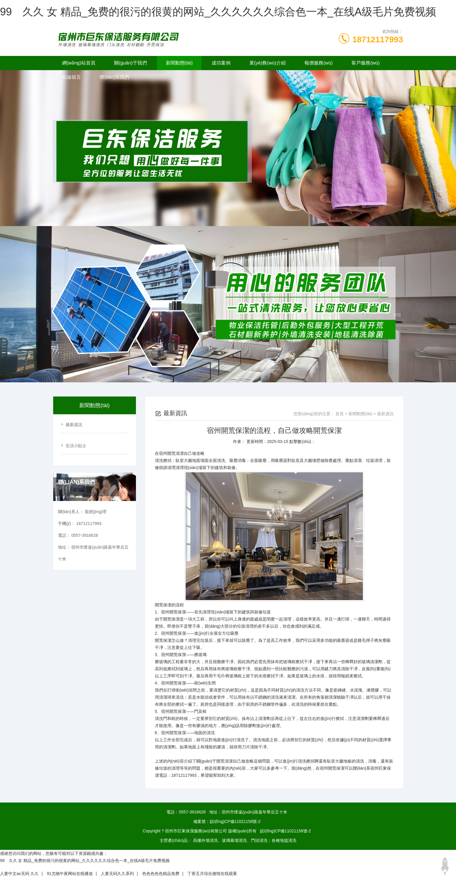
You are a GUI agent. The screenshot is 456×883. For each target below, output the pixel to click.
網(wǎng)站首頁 (78, 62)
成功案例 (221, 62)
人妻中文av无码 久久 (19, 873)
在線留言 (71, 77)
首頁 (339, 413)
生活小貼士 (74, 439)
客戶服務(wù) (365, 62)
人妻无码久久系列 (117, 873)
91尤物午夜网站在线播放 (70, 873)
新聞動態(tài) (179, 62)
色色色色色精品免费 (160, 873)
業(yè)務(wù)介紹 (267, 62)
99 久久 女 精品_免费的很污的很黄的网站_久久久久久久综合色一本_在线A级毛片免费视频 (218, 12)
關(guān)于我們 (130, 62)
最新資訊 (72, 422)
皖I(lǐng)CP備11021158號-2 (235, 821)
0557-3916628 (192, 812)
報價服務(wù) (318, 62)
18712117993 (377, 39)
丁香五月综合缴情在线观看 (212, 873)
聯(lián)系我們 (114, 77)
